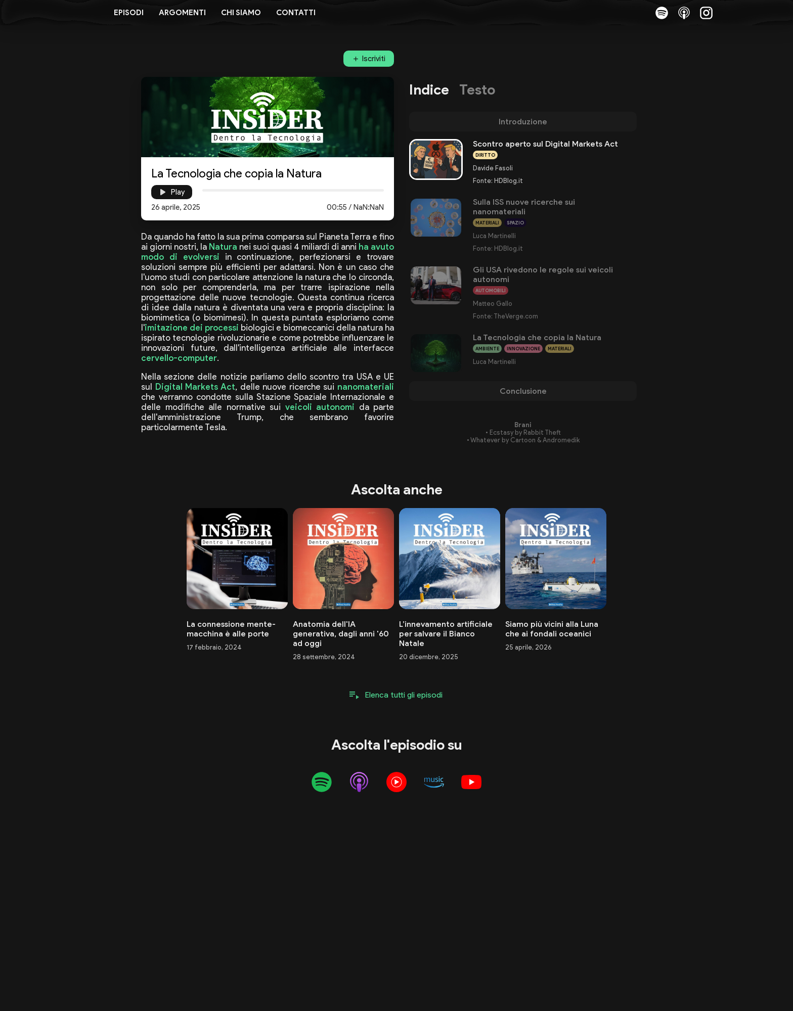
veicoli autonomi (320, 407)
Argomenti (182, 12)
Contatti (296, 12)
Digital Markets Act (195, 387)
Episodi (129, 12)
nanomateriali (365, 387)
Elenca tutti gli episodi (404, 695)
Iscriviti (373, 58)
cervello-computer (179, 358)
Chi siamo (241, 12)
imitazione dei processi (192, 328)
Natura (223, 247)
